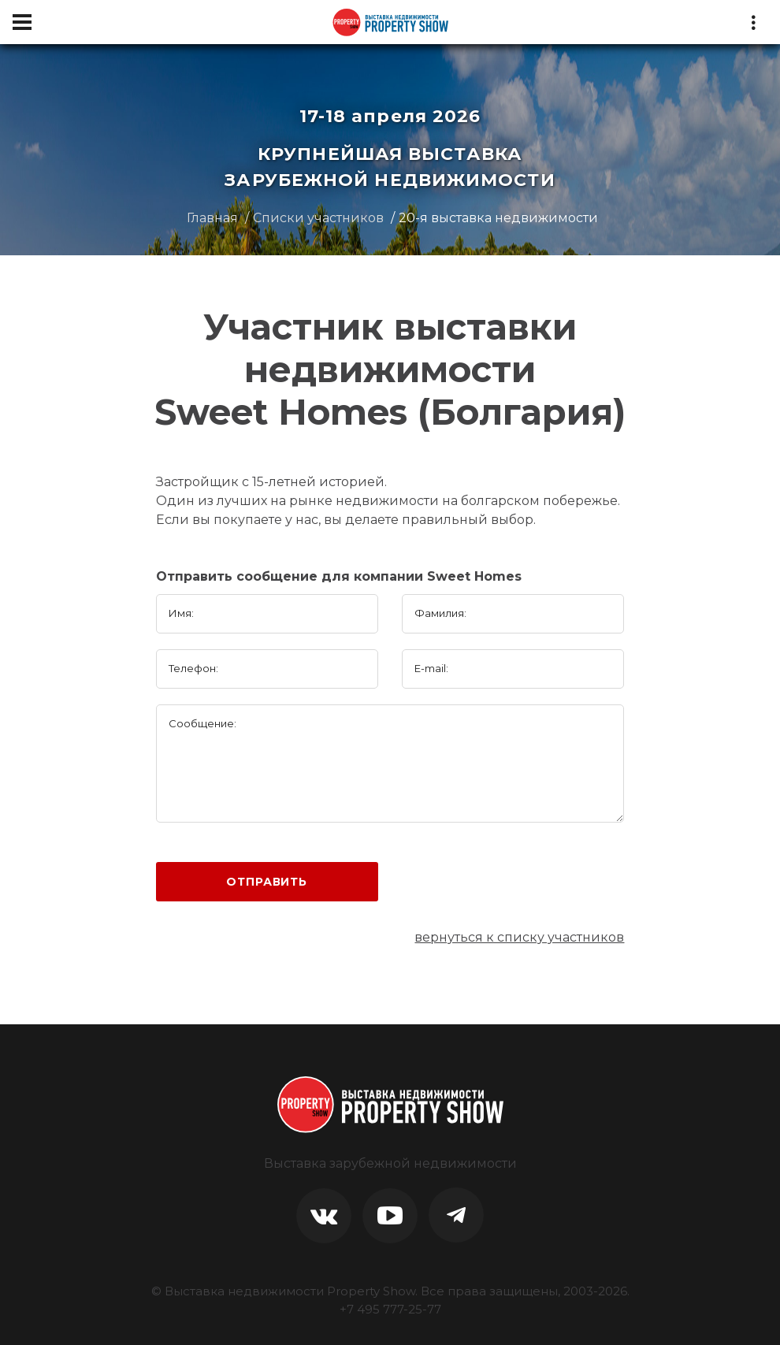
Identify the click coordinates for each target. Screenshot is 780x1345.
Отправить (266, 882)
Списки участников (318, 217)
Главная (212, 217)
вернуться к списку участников (519, 937)
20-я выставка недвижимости (498, 217)
